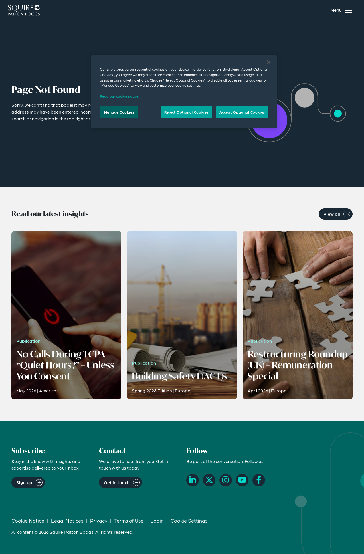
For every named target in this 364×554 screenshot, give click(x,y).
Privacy (98, 520)
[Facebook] (258, 480)
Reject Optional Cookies (186, 112)
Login (157, 520)
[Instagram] (225, 480)
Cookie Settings (189, 520)
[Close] (268, 62)
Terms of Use (128, 520)
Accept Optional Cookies (242, 112)
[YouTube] (242, 480)
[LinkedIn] (192, 480)
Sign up (24, 482)
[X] (209, 480)
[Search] (315, 10)
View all (331, 214)
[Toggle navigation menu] (342, 10)
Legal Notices (67, 520)
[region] (184, 91)
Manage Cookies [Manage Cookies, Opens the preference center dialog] (119, 112)
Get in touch (117, 482)
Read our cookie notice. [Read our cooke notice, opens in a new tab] (119, 96)
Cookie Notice (27, 520)
